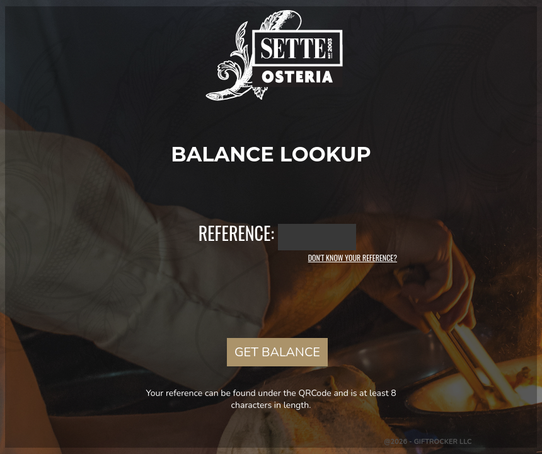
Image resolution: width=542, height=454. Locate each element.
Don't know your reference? (352, 257)
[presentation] (271, 298)
